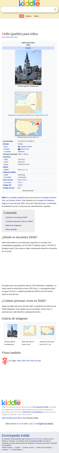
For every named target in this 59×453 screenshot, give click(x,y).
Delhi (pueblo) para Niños (12, 418)
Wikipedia (31, 443)
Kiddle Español (7, 447)
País (5, 147)
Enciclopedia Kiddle (40, 407)
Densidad (7, 177)
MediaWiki (7, 445)
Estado (6, 149)
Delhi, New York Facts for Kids (29, 361)
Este (19, 180)
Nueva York (44, 115)
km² (23, 159)
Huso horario (8, 180)
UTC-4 (20, 182)
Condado (7, 151)
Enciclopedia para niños (10, 37)
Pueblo (28, 48)
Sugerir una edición (45, 424)
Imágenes (28, 16)
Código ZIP (7, 185)
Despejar (51, 9)
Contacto (5, 450)
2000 (13, 172)
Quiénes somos (28, 447)
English (36, 16)
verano (9, 182)
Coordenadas (8, 141)
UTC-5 (24, 180)
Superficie (7, 157)
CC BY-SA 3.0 (37, 439)
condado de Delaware (24, 115)
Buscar (55, 9)
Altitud (5, 167)
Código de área (8, 188)
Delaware (21, 151)
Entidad (6, 144)
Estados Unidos (26, 147)
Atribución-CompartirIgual (33, 412)
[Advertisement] (29, 25)
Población (6, 172)
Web (21, 16)
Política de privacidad (43, 447)
